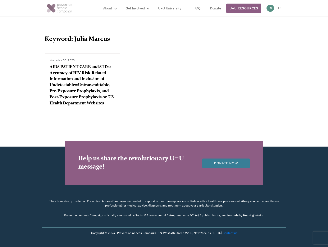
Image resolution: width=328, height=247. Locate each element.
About (107, 8)
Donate (215, 8)
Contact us (230, 233)
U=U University (169, 8)
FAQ (198, 8)
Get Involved (135, 8)
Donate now (226, 163)
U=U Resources (243, 8)
